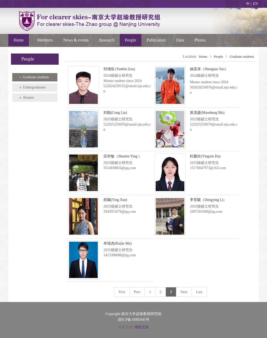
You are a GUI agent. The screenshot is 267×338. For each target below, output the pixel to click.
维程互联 (142, 327)
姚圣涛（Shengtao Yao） (209, 69)
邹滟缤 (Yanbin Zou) (119, 69)
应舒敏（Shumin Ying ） (123, 156)
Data (180, 40)
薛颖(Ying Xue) (115, 200)
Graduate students (36, 77)
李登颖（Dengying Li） (208, 200)
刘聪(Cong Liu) (115, 113)
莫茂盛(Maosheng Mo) (207, 113)
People (130, 40)
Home (19, 40)
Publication (156, 40)
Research (106, 40)
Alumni (28, 97)
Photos (200, 40)
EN (255, 4)
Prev (137, 292)
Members (45, 40)
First (122, 292)
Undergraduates (34, 87)
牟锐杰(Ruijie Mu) (118, 243)
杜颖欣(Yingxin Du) (205, 156)
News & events (76, 40)
